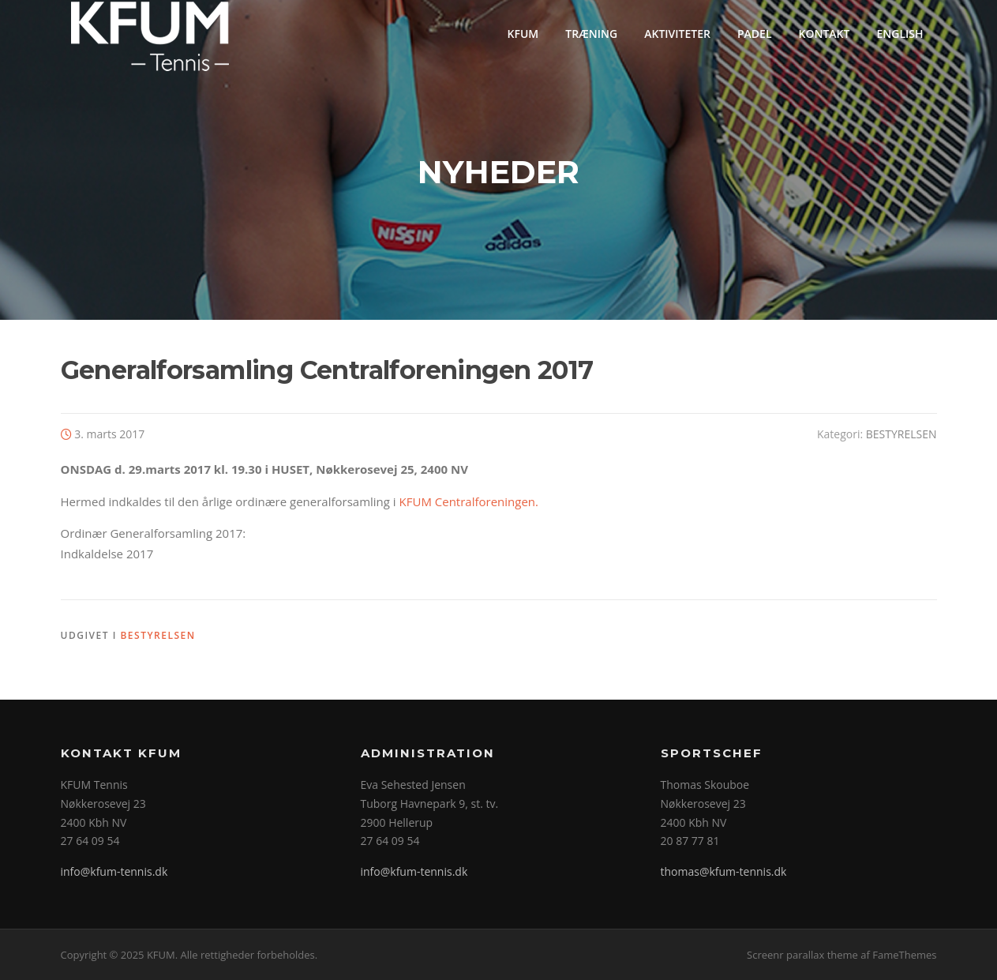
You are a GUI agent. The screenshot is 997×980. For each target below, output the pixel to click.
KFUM (523, 33)
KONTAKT (824, 33)
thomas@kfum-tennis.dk (724, 871)
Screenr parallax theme (802, 955)
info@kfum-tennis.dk (114, 871)
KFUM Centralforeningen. (468, 501)
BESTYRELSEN (901, 433)
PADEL (754, 33)
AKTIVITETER (677, 33)
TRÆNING (591, 33)
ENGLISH (899, 33)
